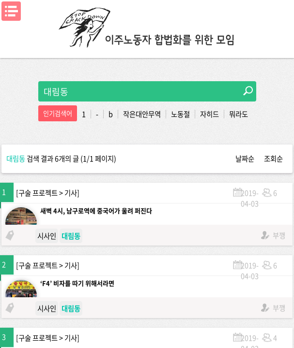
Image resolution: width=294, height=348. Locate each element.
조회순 (273, 158)
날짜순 (244, 158)
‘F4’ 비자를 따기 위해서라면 (77, 283)
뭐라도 (238, 114)
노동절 (180, 114)
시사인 (46, 236)
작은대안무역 (142, 114)
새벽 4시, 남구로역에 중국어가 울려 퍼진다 (96, 210)
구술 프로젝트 (38, 193)
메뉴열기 (11, 11)
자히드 (209, 114)
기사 (70, 193)
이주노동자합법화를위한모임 (147, 26)
